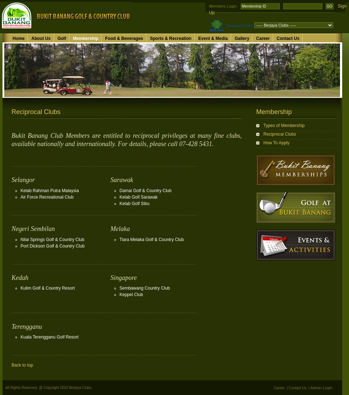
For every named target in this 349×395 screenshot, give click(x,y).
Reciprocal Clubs (279, 134)
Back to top (22, 365)
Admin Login (321, 388)
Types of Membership (284, 125)
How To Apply (276, 142)
